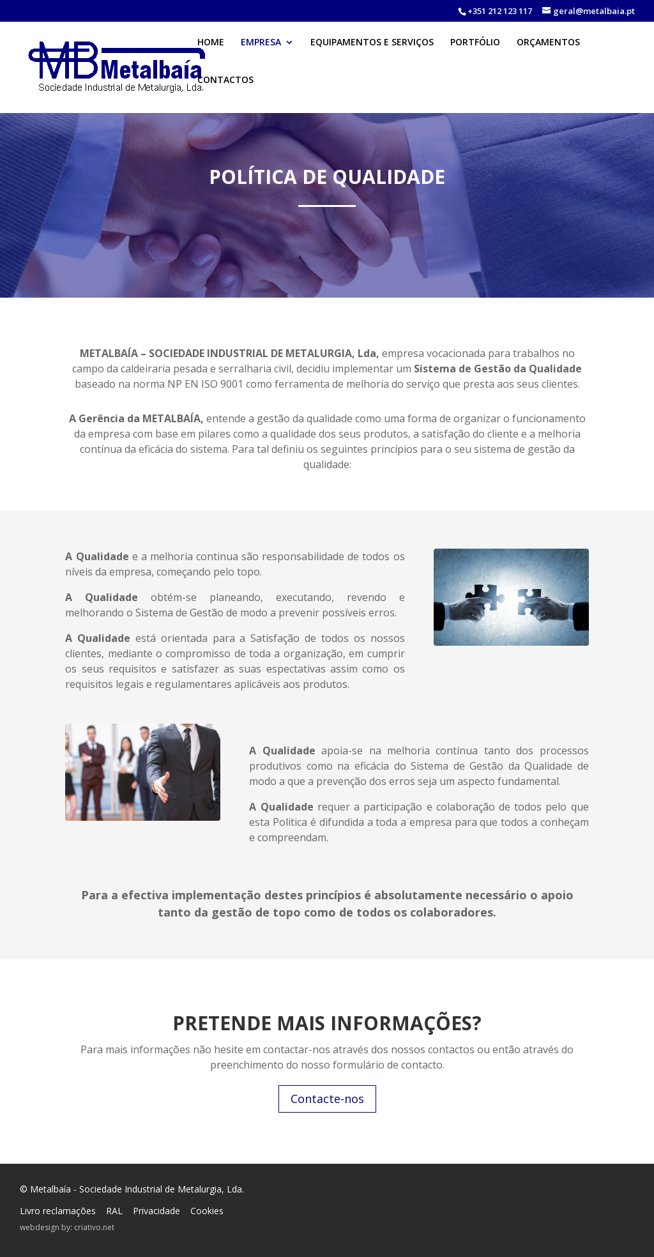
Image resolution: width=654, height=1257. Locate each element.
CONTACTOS (225, 93)
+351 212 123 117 (500, 11)
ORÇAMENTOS (548, 55)
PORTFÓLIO (475, 55)
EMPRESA (261, 55)
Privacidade (156, 1211)
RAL (114, 1211)
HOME (210, 55)
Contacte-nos (327, 1098)
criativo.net (94, 1227)
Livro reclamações (58, 1211)
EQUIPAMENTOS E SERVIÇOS (372, 55)
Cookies (207, 1211)
